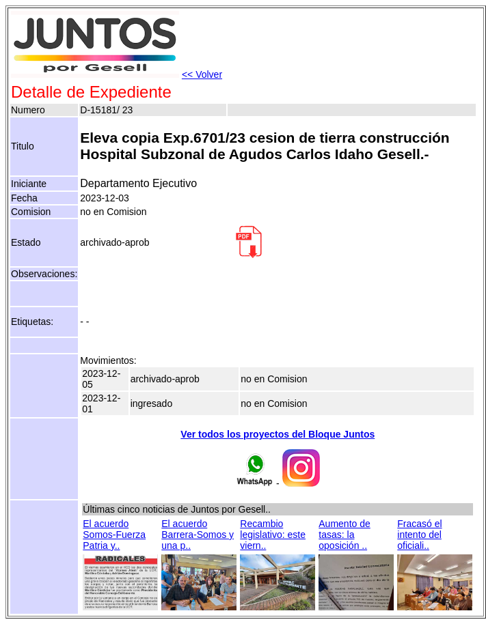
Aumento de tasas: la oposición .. (344, 534)
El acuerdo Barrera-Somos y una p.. (197, 534)
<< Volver (202, 74)
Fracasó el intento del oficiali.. (419, 534)
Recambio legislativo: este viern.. (273, 534)
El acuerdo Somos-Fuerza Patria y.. (114, 534)
